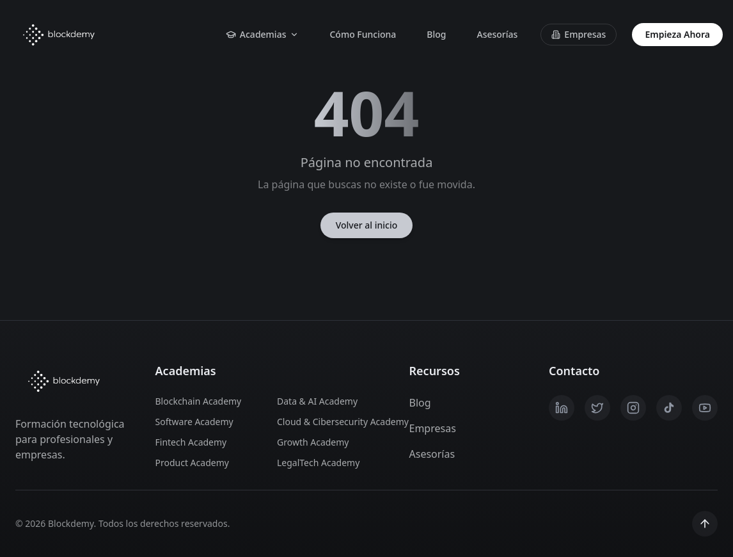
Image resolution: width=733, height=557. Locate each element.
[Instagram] (633, 408)
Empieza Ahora (677, 34)
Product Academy (192, 462)
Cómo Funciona (362, 34)
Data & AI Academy (317, 401)
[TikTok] (669, 408)
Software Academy (194, 422)
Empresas (578, 34)
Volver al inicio (367, 225)
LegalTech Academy (318, 462)
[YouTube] (705, 408)
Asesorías (497, 34)
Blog (436, 34)
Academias (262, 34)
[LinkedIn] (561, 408)
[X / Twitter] (597, 408)
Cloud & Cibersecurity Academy (330, 422)
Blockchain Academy (198, 401)
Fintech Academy (191, 442)
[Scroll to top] (705, 524)
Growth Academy (313, 442)
